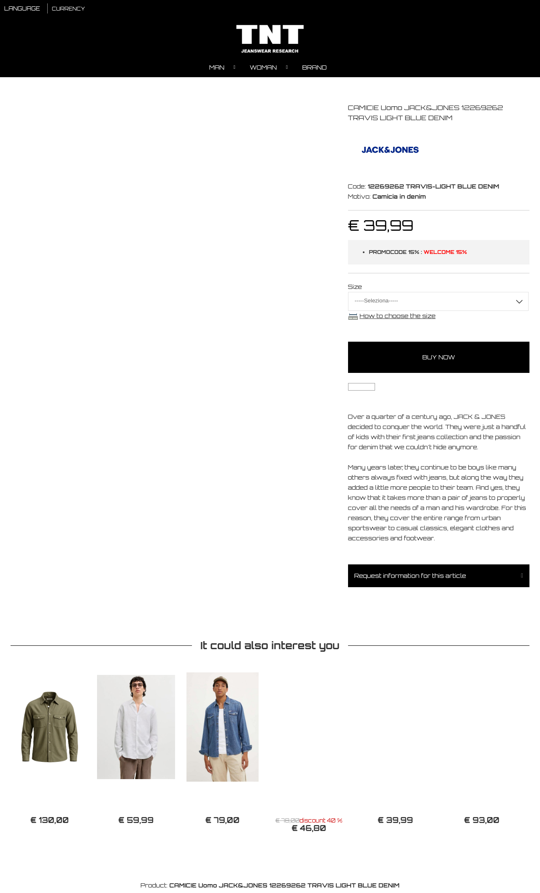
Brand (314, 69)
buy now (438, 359)
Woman (263, 69)
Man (216, 69)
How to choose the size (397, 318)
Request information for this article (410, 578)
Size (355, 289)
